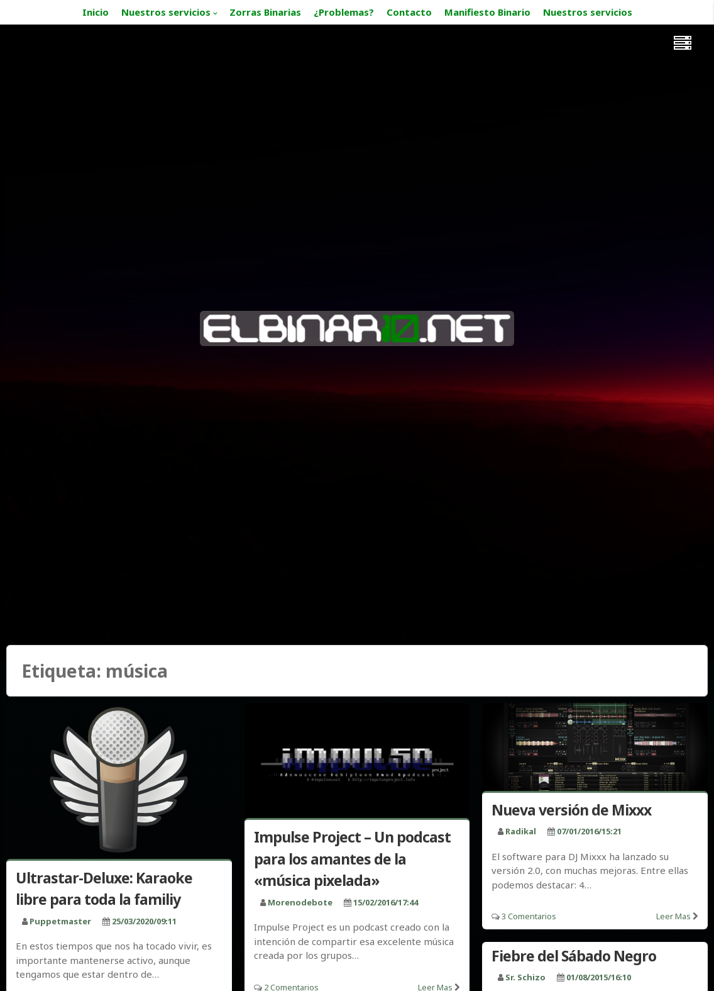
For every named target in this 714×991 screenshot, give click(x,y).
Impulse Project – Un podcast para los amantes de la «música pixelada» (352, 858)
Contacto (409, 12)
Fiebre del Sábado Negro (574, 956)
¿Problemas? (344, 12)
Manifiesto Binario (487, 12)
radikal (520, 831)
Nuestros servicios (166, 12)
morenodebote (300, 902)
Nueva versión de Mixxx (571, 810)
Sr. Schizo (525, 977)
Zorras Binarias (265, 12)
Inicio (95, 12)
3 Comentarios (529, 916)
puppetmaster (60, 921)
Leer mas (673, 916)
